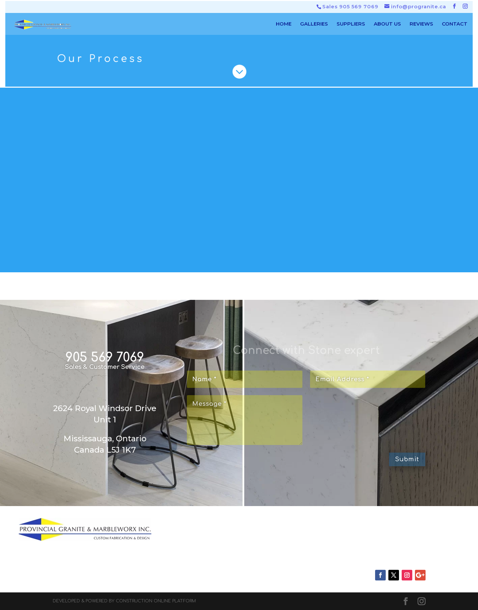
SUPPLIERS (351, 24)
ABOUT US (387, 24)
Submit (407, 459)
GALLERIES (314, 24)
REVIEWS (421, 24)
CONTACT (454, 24)
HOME (283, 24)
